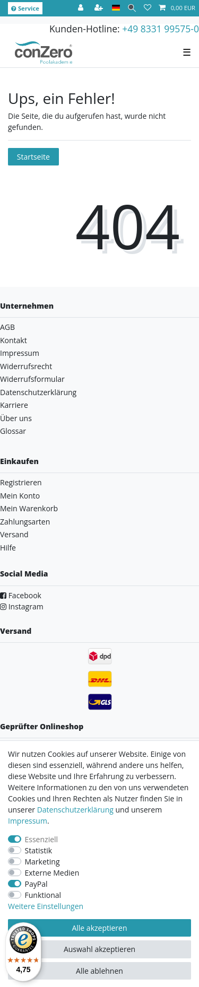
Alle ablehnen (99, 971)
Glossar (13, 431)
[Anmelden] (81, 8)
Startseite (33, 157)
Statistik (39, 850)
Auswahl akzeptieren (99, 949)
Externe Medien (52, 873)
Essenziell (41, 839)
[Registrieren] (100, 8)
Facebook (20, 595)
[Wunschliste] (147, 8)
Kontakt (13, 340)
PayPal (36, 884)
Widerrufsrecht (26, 366)
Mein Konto (20, 496)
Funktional (43, 895)
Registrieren (21, 482)
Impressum (19, 353)
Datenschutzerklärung (38, 392)
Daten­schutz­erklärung (75, 810)
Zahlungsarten (25, 522)
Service (25, 8)
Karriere (14, 405)
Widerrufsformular (32, 379)
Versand (14, 534)
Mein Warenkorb (29, 508)
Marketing (42, 862)
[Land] (116, 8)
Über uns (16, 418)
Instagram (22, 606)
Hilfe (8, 548)
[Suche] (132, 8)
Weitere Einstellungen (45, 906)
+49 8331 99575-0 (160, 28)
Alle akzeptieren (99, 928)
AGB (7, 327)
